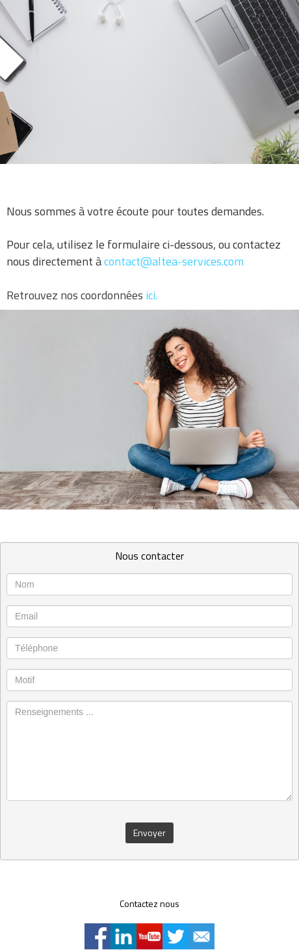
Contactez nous (149, 903)
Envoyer (149, 832)
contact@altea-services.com (174, 261)
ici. (151, 295)
